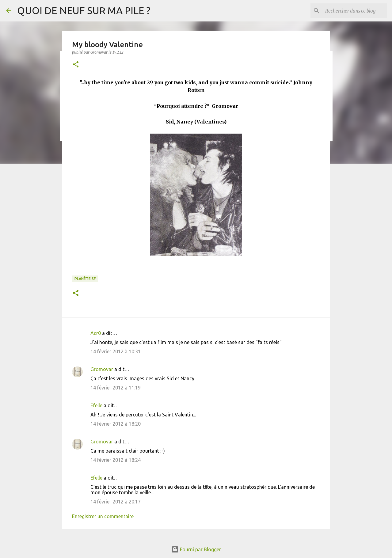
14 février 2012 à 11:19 (115, 387)
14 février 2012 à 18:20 (115, 424)
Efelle (96, 405)
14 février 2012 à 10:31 (115, 351)
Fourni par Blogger (196, 549)
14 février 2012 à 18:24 (115, 460)
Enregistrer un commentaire (103, 516)
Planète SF (85, 279)
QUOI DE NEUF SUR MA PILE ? (83, 10)
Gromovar (101, 369)
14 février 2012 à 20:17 (115, 501)
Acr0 (95, 333)
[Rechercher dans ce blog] (355, 10)
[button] (75, 65)
